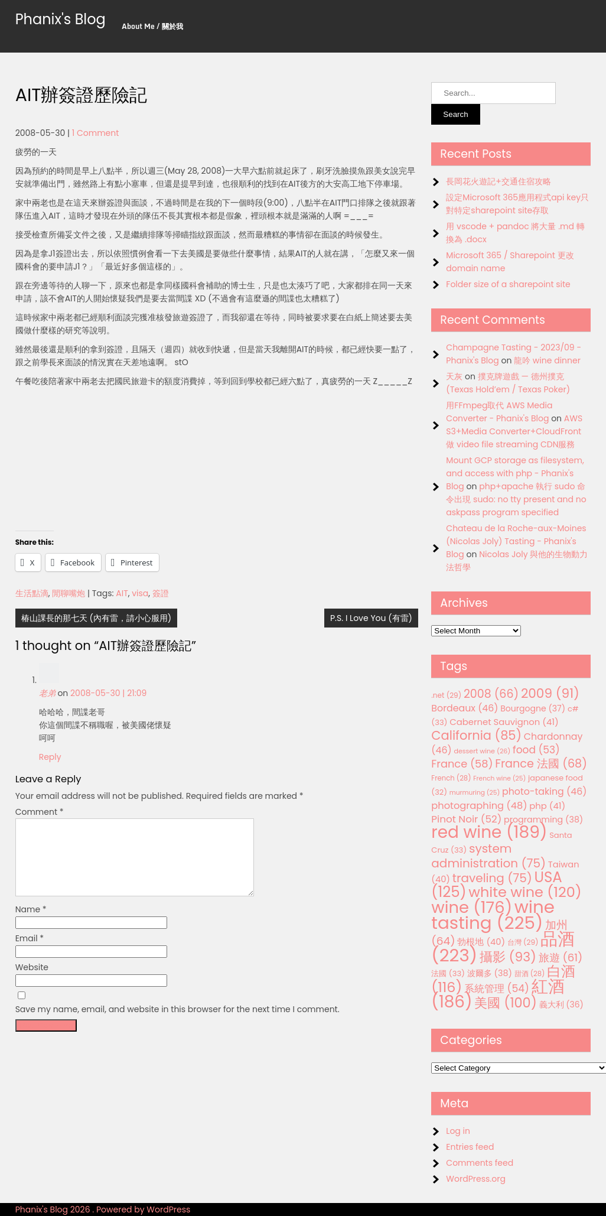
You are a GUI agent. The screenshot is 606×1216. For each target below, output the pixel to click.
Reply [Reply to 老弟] (50, 757)
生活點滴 (31, 593)
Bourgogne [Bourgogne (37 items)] (532, 708)
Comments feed (479, 1163)
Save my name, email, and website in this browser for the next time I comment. (177, 1023)
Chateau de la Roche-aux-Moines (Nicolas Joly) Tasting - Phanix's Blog (516, 541)
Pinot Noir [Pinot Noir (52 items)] (466, 819)
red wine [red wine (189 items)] (489, 832)
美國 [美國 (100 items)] (505, 1003)
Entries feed (470, 1147)
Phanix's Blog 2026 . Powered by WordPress (103, 1209)
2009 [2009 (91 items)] (550, 693)
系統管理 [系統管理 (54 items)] (496, 988)
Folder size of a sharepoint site (508, 284)
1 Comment (95, 133)
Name (31, 923)
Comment (39, 812)
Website (31, 981)
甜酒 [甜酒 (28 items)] (529, 973)
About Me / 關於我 (152, 26)
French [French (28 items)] (451, 778)
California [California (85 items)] (476, 735)
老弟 (47, 693)
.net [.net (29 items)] (446, 695)
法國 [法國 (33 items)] (448, 973)
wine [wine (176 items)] (471, 907)
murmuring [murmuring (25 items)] (474, 792)
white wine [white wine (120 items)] (524, 892)
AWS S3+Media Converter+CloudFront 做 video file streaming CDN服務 (514, 431)
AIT (122, 593)
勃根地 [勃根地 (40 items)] (481, 942)
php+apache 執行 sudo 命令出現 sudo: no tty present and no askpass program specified (516, 499)
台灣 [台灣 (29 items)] (523, 942)
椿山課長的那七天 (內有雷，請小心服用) (96, 618)
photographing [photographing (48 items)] (479, 805)
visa (140, 593)
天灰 (454, 376)
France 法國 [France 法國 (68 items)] (541, 764)
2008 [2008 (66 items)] (491, 694)
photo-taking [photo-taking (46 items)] (544, 791)
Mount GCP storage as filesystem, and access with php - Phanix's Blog (515, 473)
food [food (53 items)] (536, 750)
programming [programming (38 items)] (543, 819)
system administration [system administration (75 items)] (488, 856)
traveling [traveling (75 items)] (492, 878)
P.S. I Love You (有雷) (371, 618)
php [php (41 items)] (547, 805)
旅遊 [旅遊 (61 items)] (561, 957)
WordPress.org (476, 1179)
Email (29, 952)
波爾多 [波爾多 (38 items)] (489, 973)
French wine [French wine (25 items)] (499, 778)
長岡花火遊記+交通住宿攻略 (498, 181)
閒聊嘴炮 (68, 593)
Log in (458, 1131)
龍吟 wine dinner (547, 360)
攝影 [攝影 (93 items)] (508, 957)
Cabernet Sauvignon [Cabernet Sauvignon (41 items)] (503, 722)
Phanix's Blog (60, 19)
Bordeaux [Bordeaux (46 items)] (464, 708)
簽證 (160, 593)
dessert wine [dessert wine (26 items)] (482, 751)
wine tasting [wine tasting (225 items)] (493, 915)
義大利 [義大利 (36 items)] (561, 1004)
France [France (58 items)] (462, 763)
